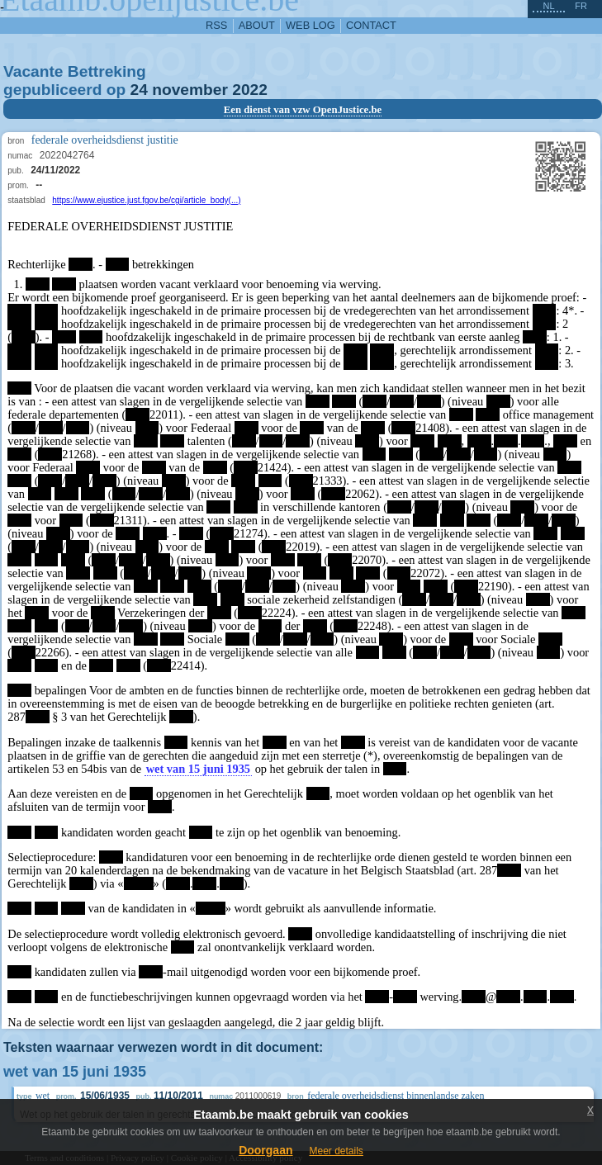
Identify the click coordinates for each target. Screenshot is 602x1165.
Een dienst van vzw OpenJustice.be (303, 110)
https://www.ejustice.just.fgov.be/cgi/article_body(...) (146, 200)
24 (139, 89)
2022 (250, 89)
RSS (216, 25)
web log (310, 25)
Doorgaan (265, 1150)
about (257, 25)
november (190, 89)
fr (581, 6)
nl (548, 6)
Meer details (336, 1151)
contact (371, 25)
